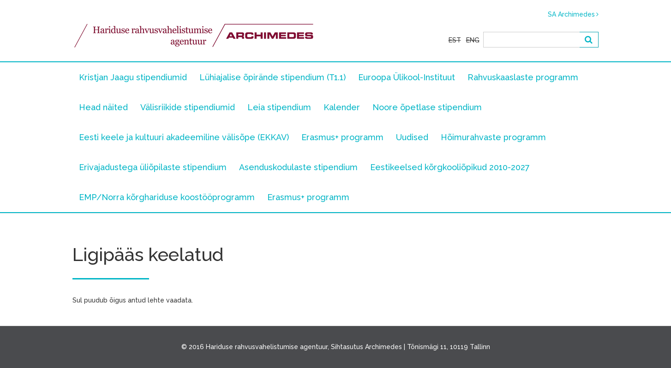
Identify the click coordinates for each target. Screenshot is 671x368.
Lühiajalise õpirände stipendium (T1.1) (272, 77)
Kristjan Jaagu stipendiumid (133, 77)
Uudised (412, 137)
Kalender (342, 107)
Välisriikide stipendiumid (187, 107)
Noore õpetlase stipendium (427, 107)
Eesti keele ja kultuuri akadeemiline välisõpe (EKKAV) (184, 137)
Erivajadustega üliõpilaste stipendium (153, 167)
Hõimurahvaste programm (493, 137)
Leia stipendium (279, 107)
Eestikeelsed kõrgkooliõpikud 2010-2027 (450, 167)
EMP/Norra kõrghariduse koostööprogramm (167, 197)
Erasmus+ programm (342, 137)
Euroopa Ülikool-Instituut (406, 77)
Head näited (103, 107)
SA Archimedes (571, 14)
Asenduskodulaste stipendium (298, 167)
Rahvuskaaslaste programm (522, 77)
